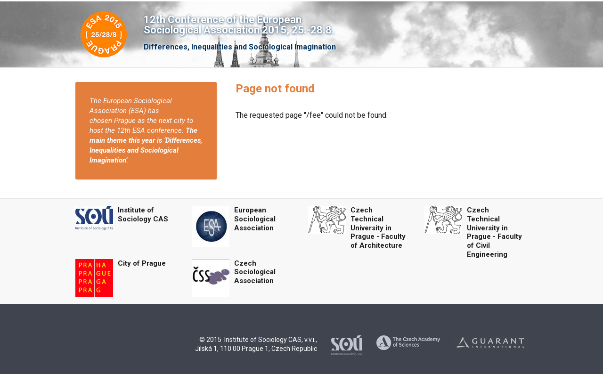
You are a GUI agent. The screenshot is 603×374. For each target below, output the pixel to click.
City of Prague (142, 263)
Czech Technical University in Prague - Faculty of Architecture (378, 228)
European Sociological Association (255, 219)
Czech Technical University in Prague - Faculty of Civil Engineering (494, 232)
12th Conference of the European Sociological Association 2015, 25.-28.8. (239, 25)
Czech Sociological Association (255, 272)
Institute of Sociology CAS (143, 214)
